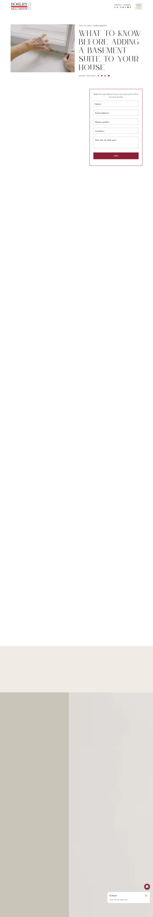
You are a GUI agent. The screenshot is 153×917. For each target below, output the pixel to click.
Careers (127, 5)
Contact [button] (118, 5)
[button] (138, 6)
